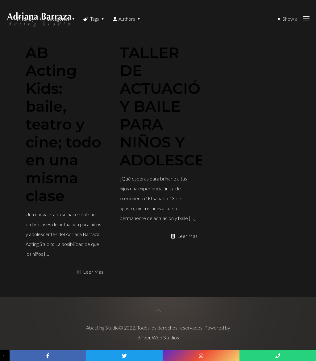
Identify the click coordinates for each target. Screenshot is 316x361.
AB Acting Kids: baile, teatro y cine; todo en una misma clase (63, 124)
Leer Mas (93, 272)
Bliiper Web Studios (158, 337)
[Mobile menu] (306, 18)
